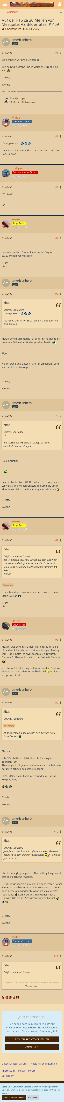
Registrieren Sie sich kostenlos (40, 1027)
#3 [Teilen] (56, 187)
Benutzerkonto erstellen (32, 1039)
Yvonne (9, 585)
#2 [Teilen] (56, 136)
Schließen (32, 1097)
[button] (5, 4)
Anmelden (32, 1046)
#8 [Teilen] (56, 639)
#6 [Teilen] (56, 415)
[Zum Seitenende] (61, 12)
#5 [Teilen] (56, 293)
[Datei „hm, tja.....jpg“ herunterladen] (32, 100)
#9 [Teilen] (56, 702)
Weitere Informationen (14, 1097)
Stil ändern (8, 1075)
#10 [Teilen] (56, 831)
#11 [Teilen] (56, 956)
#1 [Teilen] (56, 52)
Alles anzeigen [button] (31, 986)
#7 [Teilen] (56, 540)
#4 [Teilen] (56, 238)
